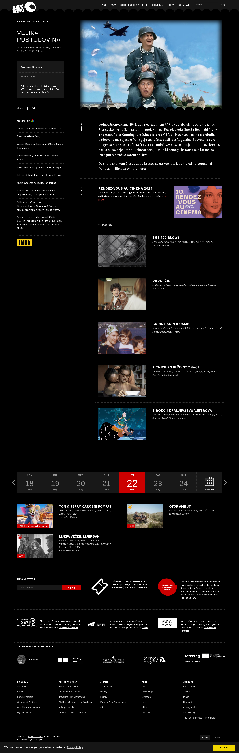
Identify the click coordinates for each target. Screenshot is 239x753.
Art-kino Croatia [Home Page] (35, 736)
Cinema (158, 5)
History (103, 691)
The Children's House (69, 686)
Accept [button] (224, 747)
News (144, 702)
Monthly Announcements (29, 707)
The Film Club (187, 581)
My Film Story (24, 712)
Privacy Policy (190, 707)
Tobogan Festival (67, 707)
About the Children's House (72, 712)
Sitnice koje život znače (176, 367)
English (217, 737)
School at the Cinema (69, 691)
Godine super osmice (172, 323)
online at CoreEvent (42, 92)
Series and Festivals (27, 702)
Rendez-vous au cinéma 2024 (32, 21)
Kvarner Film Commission (113, 702)
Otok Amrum (180, 506)
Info (102, 707)
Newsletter (188, 702)
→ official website (68, 627)
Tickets (186, 691)
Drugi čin (161, 280)
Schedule (21, 686)
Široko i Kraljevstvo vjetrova (182, 410)
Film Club (146, 712)
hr (223, 4)
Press (186, 697)
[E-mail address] (39, 587)
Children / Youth (134, 5)
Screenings (147, 691)
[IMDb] (24, 242)
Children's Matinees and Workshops (76, 702)
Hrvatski (205, 737)
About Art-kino (107, 686)
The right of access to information (199, 718)
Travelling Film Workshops (72, 697)
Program (108, 5)
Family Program (25, 697)
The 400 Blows (166, 237)
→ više (145, 627)
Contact (185, 5)
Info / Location (190, 686)
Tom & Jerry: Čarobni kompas (85, 506)
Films (144, 686)
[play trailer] (151, 67)
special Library (188, 597)
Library (103, 697)
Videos (145, 707)
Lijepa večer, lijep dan (79, 536)
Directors (146, 697)
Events (20, 691)
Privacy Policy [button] (75, 747)
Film (170, 5)
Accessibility (189, 712)
